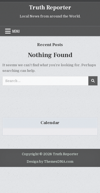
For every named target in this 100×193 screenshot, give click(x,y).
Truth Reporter (50, 7)
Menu (16, 31)
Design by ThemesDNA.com (50, 162)
